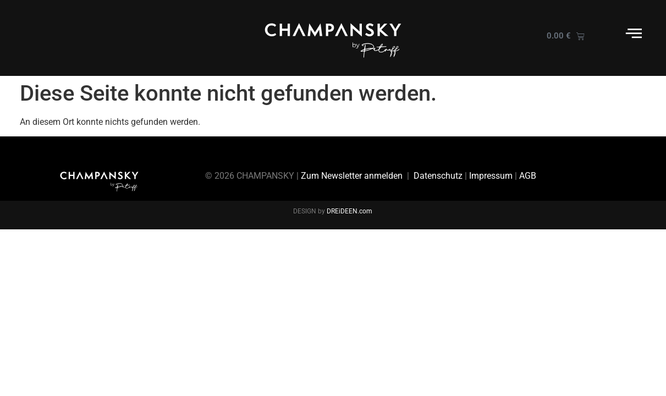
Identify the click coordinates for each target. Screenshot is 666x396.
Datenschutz (438, 175)
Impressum (491, 175)
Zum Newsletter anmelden (352, 175)
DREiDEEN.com (349, 211)
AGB (527, 175)
